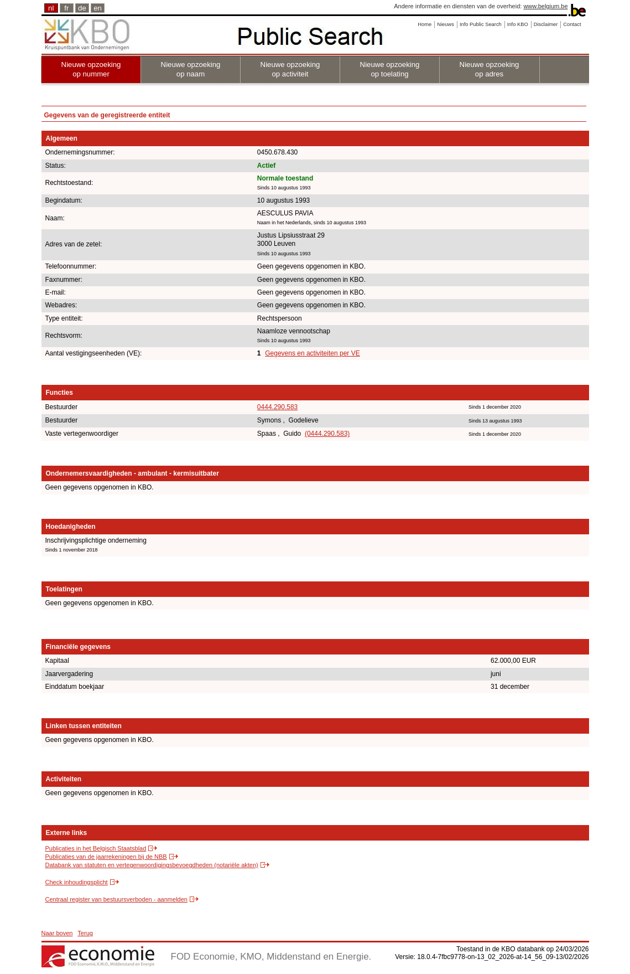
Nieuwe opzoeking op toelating (390, 69)
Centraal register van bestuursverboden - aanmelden (116, 899)
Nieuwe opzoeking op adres (489, 69)
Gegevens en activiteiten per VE (312, 353)
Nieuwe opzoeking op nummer (91, 69)
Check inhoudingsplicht (76, 882)
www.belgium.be (545, 6)
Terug (85, 933)
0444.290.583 (277, 407)
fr (66, 8)
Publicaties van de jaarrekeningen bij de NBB (106, 856)
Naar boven (57, 933)
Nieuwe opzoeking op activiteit (290, 69)
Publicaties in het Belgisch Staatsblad (96, 848)
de (82, 8)
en (97, 8)
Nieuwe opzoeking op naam (191, 69)
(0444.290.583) (327, 433)
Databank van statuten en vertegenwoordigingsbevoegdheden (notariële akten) (151, 865)
